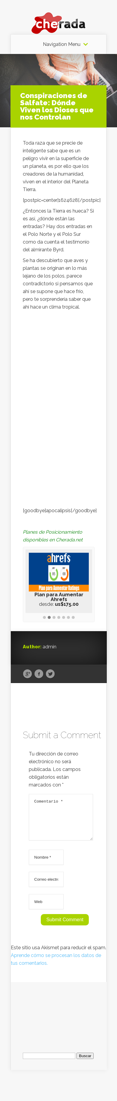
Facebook (39, 674)
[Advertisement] (59, 1019)
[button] (44, 618)
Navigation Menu (61, 44)
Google (27, 674)
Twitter (50, 674)
